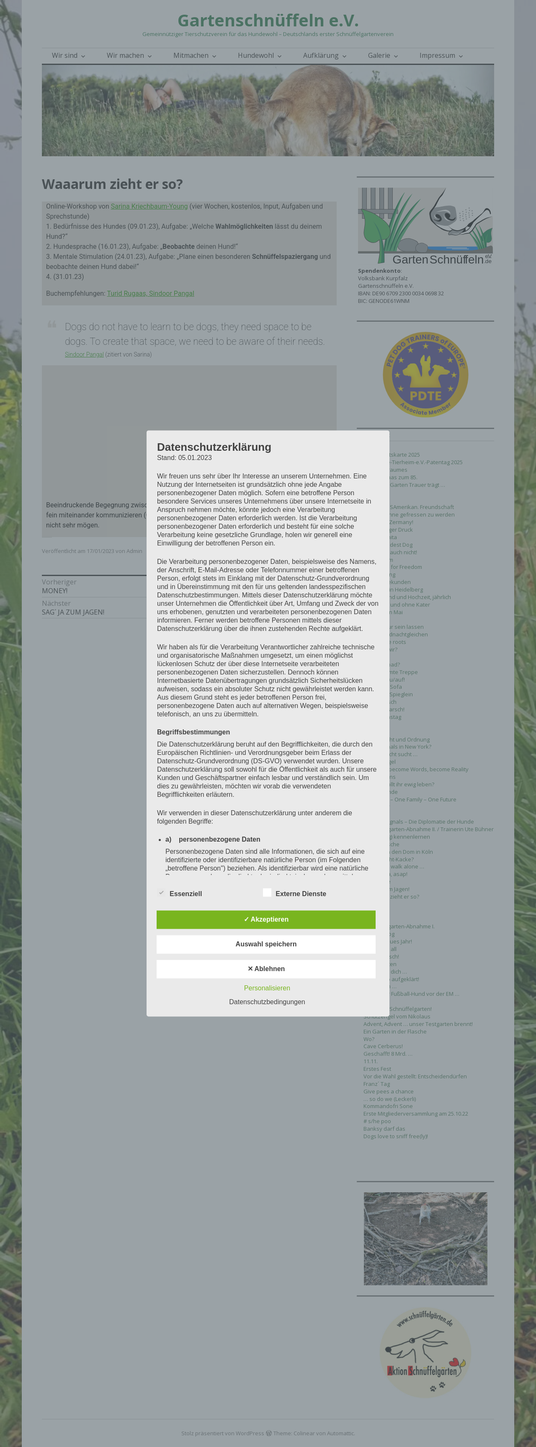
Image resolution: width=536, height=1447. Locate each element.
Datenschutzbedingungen (267, 1002)
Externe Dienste (294, 893)
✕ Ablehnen (266, 969)
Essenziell (179, 893)
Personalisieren (267, 988)
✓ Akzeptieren (266, 919)
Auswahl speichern (266, 944)
